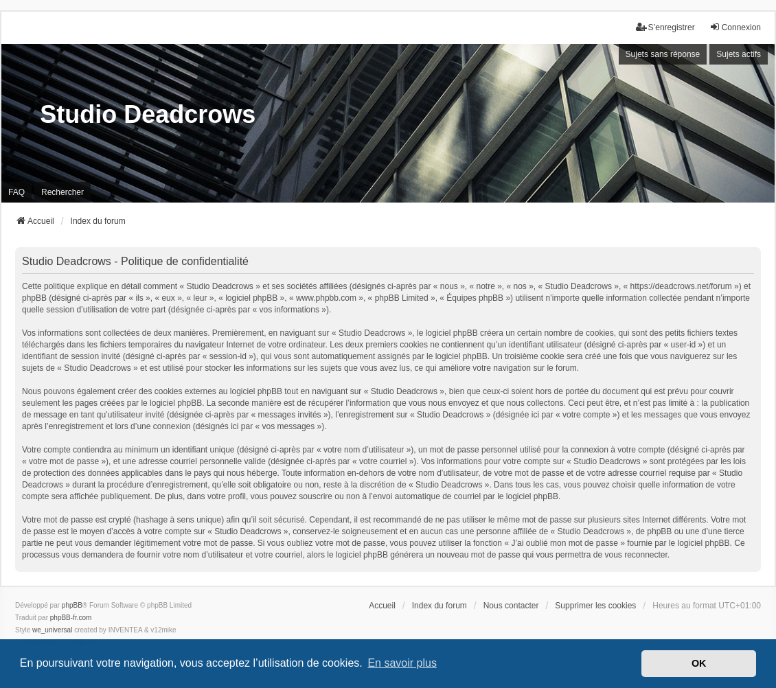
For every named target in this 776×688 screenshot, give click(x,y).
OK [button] (699, 663)
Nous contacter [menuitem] (511, 605)
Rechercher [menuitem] (62, 192)
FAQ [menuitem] (16, 192)
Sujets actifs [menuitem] (738, 54)
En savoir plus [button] (402, 663)
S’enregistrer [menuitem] (665, 27)
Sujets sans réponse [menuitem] (663, 54)
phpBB (72, 605)
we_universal (52, 630)
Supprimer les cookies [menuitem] (595, 605)
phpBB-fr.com (71, 617)
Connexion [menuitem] (735, 27)
